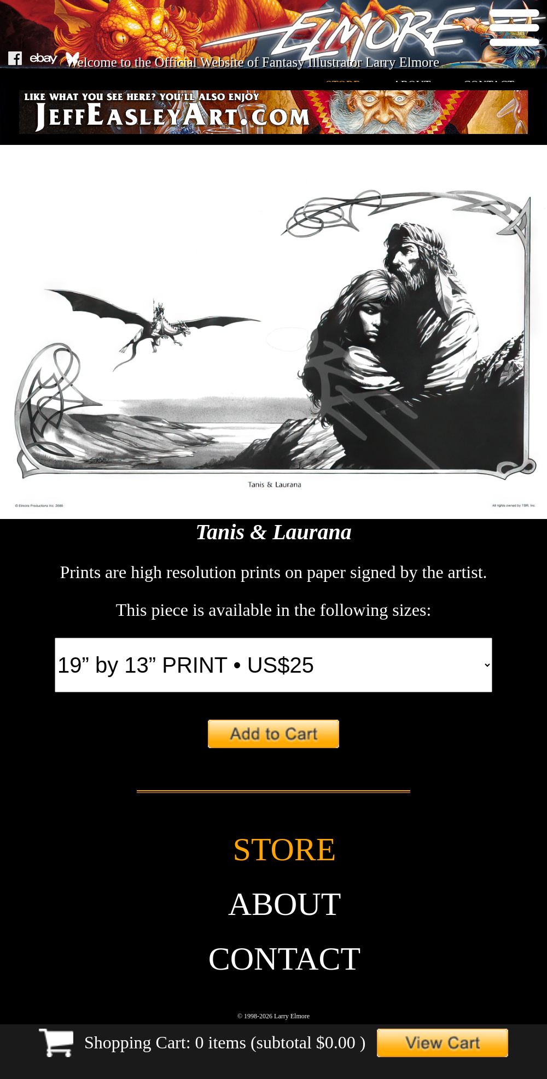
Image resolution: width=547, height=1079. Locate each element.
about (284, 904)
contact (284, 959)
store (284, 849)
